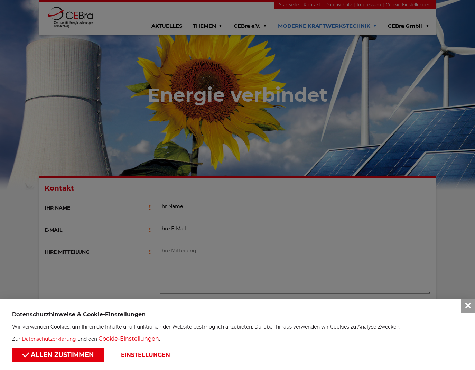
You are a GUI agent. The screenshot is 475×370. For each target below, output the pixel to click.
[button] (237, 185)
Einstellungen (145, 355)
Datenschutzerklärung (49, 339)
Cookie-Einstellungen (129, 338)
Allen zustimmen (58, 354)
